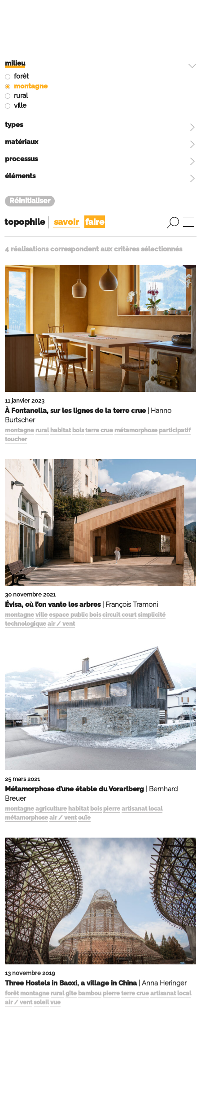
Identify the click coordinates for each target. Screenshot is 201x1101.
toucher (16, 241)
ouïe (84, 620)
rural (42, 232)
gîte (71, 797)
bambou (89, 797)
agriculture (51, 611)
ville (41, 417)
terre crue (99, 232)
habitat (60, 232)
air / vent (61, 426)
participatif (175, 232)
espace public (68, 417)
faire (94, 24)
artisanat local (142, 611)
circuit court (119, 417)
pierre (111, 611)
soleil (41, 805)
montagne (19, 232)
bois (78, 232)
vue (55, 805)
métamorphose (135, 232)
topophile (24, 24)
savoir (66, 24)
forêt (12, 797)
